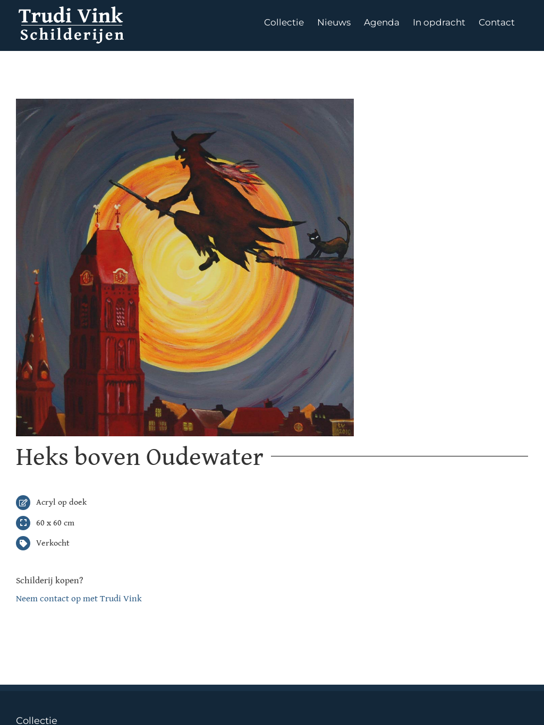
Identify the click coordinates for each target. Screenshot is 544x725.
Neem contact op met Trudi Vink (79, 598)
